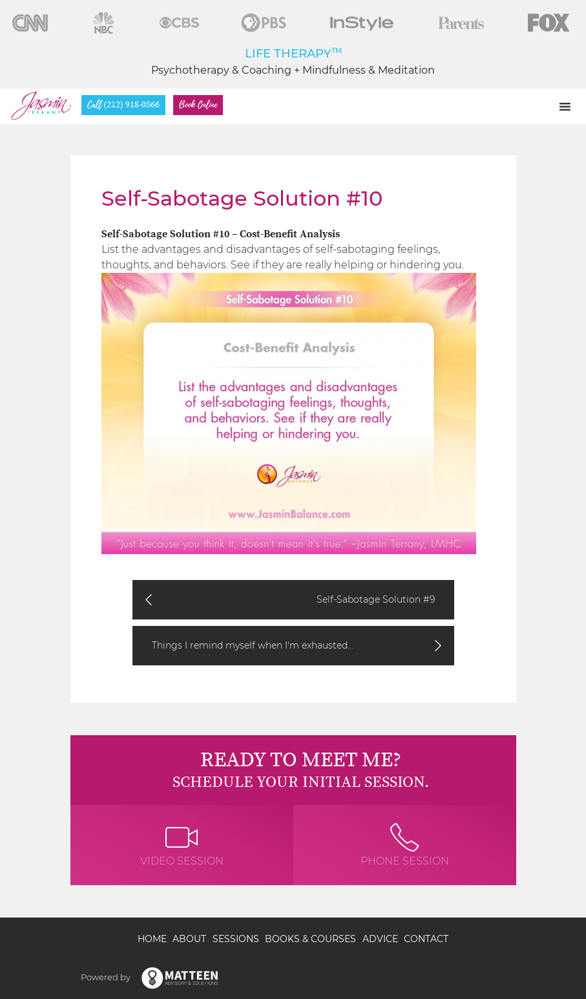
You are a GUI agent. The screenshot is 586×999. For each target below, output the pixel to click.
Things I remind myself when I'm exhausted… (252, 645)
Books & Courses (310, 939)
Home (152, 939)
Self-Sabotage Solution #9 (376, 599)
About (189, 939)
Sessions (236, 939)
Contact (426, 939)
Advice (380, 939)
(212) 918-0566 (123, 105)
